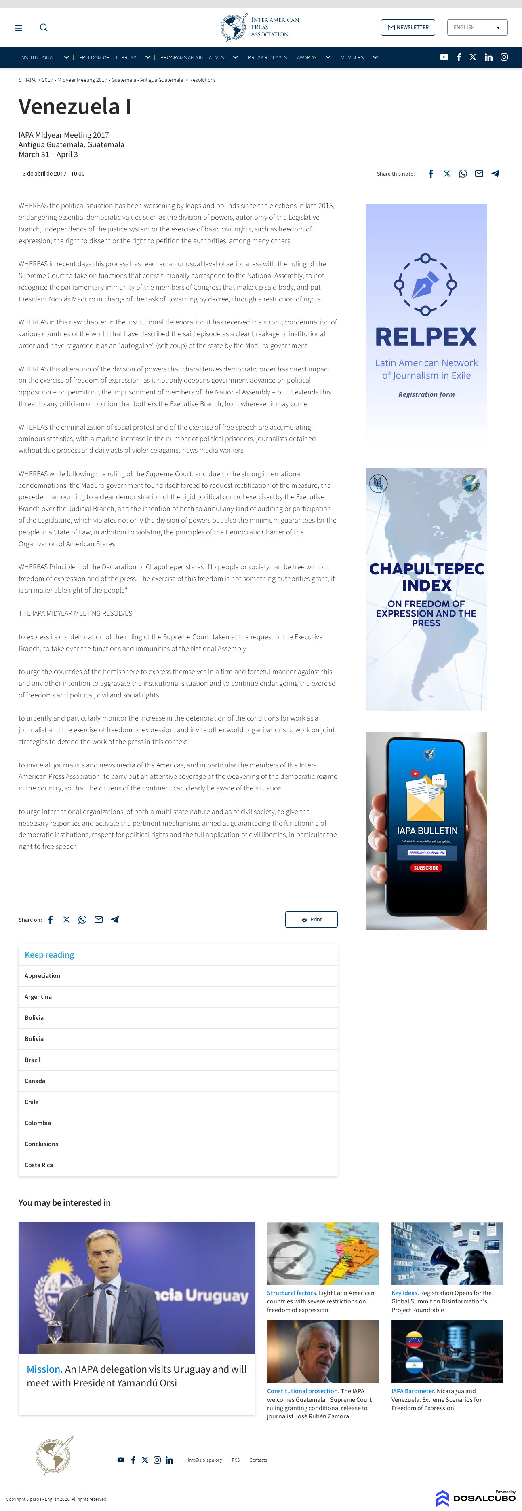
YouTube (120, 1460)
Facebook (133, 1460)
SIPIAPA (28, 79)
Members (352, 57)
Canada (35, 1081)
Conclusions (41, 1144)
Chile (31, 1102)
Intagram (157, 1460)
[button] (408, 27)
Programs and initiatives (192, 57)
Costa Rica (39, 1165)
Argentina (38, 996)
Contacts (258, 1460)
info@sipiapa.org (205, 1460)
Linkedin (169, 1460)
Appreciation (42, 975)
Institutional (37, 57)
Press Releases (267, 57)
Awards (306, 57)
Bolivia (34, 1017)
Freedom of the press (107, 57)
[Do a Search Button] (42, 27)
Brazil (32, 1059)
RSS (236, 1460)
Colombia (38, 1123)
